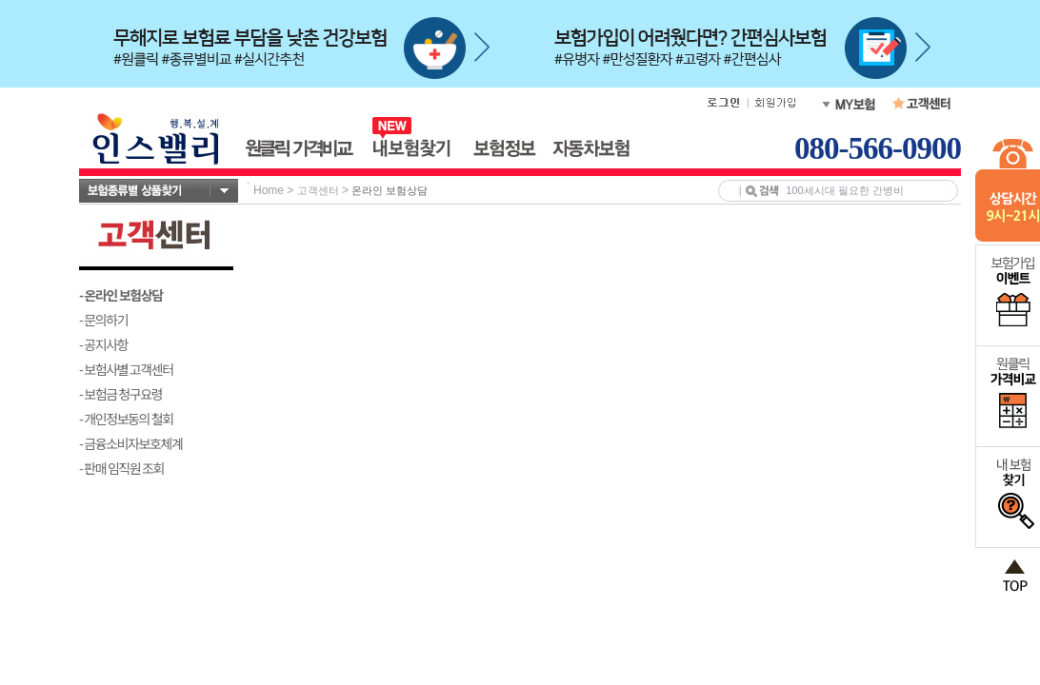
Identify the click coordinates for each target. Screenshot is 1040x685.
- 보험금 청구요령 (120, 393)
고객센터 (318, 190)
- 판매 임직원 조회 (121, 468)
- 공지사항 (103, 344)
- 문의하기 (103, 319)
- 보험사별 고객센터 (126, 369)
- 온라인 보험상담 (121, 294)
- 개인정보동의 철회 (126, 418)
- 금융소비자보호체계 (131, 443)
